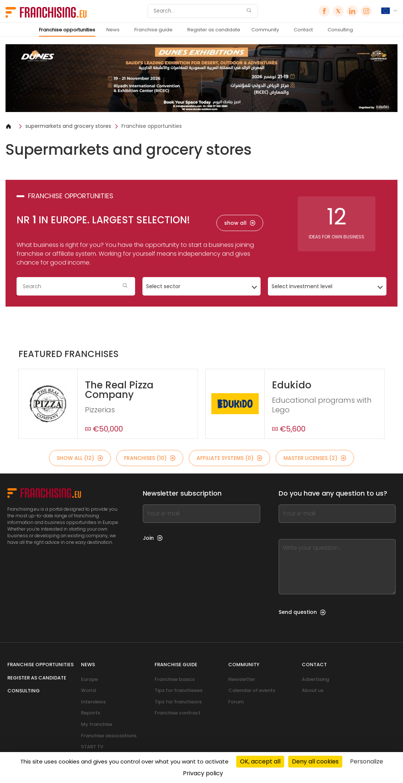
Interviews (93, 701)
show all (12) (80, 458)
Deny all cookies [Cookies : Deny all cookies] (315, 761)
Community (265, 29)
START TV (92, 746)
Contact (303, 29)
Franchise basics (175, 679)
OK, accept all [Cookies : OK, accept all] (260, 761)
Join (153, 538)
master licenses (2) (314, 458)
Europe (89, 679)
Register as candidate (213, 29)
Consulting (340, 29)
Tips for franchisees (178, 690)
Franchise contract (178, 712)
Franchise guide (153, 29)
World (88, 690)
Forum (236, 701)
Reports (90, 712)
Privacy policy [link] (203, 773)
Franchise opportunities (67, 29)
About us (313, 690)
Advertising (315, 679)
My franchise (96, 724)
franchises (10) (150, 458)
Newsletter (241, 679)
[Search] (198, 11)
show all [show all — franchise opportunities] (239, 223)
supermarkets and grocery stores (68, 126)
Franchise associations (109, 735)
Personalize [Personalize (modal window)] (366, 761)
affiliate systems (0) (229, 458)
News (113, 29)
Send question (302, 612)
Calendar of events (251, 690)
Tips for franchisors (178, 701)
